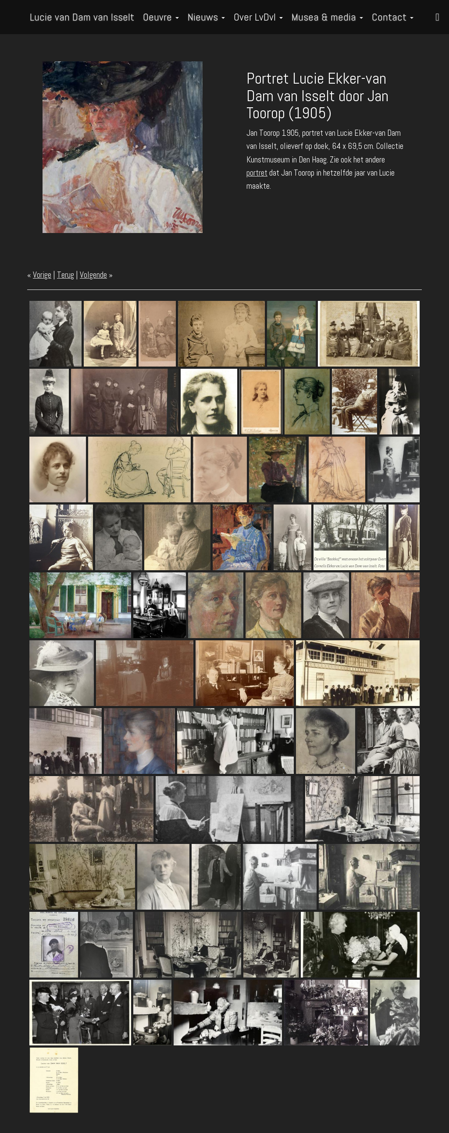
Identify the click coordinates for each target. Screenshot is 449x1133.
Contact (392, 17)
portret (256, 172)
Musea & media (327, 17)
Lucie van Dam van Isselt (82, 17)
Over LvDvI (258, 17)
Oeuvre (161, 17)
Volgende (93, 274)
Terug (65, 274)
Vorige (42, 274)
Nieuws (206, 17)
